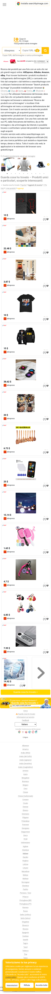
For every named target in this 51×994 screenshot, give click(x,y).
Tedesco (25, 951)
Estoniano (25, 814)
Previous (2, 164)
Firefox (29, 91)
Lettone (25, 864)
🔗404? (4, 192)
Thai (25, 954)
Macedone (25, 871)
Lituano (25, 868)
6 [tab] (27, 173)
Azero (25, 774)
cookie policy (10, 977)
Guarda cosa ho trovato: (11, 185)
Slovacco (25, 925)
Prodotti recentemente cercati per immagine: (19, 156)
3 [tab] (15, 173)
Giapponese (25, 832)
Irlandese (25, 850)
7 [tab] (31, 173)
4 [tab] (19, 173)
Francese (25, 825)
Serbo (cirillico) (25, 915)
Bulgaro (25, 785)
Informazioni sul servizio (25, 717)
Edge (13, 91)
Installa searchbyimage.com (32, 3)
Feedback (25, 720)
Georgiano (25, 828)
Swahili (25, 940)
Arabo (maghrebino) (25, 767)
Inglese (25, 846)
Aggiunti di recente (35, 185)
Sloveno (25, 929)
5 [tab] (23, 173)
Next (48, 164)
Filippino (25, 818)
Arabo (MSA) (25, 753)
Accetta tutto (41, 985)
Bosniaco (25, 781)
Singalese (25, 922)
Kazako (25, 857)
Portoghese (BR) (26, 900)
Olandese (25, 886)
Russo (25, 911)
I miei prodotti (10, 188)
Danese (25, 807)
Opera (20, 91)
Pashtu (25, 889)
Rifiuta (27, 985)
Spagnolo (25, 933)
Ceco (25, 789)
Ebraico (25, 810)
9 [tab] (39, 173)
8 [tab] (35, 173)
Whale (38, 91)
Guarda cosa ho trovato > (25, 692)
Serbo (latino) (25, 918)
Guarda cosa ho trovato (25, 714)
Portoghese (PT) (26, 904)
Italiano (25, 854)
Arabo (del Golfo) (25, 756)
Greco (25, 835)
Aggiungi (20, 188)
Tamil (25, 947)
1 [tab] (7, 173)
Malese (25, 875)
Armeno (25, 771)
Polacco (25, 897)
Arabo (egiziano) (26, 760)
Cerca (25, 711)
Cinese (25, 792)
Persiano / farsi (25, 893)
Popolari (23, 185)
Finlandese (26, 821)
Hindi (25, 839)
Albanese (25, 746)
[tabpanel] (25, 164)
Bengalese (25, 778)
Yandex (4, 94)
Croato (25, 803)
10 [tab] (44, 173)
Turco (25, 958)
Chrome (4, 91)
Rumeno (25, 908)
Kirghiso (26, 861)
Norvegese (25, 882)
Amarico (25, 749)
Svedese (25, 936)
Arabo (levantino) (25, 764)
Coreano (25, 800)
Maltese (25, 879)
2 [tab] (11, 173)
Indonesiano (25, 843)
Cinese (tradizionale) (25, 796)
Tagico (25, 943)
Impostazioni (12, 985)
